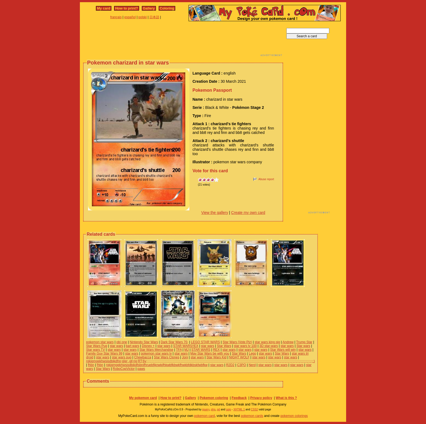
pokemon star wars (100, 342)
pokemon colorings (294, 416)
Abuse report (266, 179)
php (213, 409)
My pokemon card (143, 398)
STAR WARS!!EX (185, 346)
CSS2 (254, 409)
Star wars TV (95, 350)
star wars (116, 346)
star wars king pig (267, 342)
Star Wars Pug (96, 346)
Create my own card (248, 212)
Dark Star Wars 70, (174, 342)
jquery (205, 409)
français (116, 17)
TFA (178, 350)
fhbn (91, 365)
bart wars (132, 346)
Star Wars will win (283, 350)
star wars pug (121, 357)
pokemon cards (252, 416)
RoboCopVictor (124, 369)
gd (218, 409)
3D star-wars (268, 346)
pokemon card (204, 416)
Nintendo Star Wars (144, 342)
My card (103, 8)
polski (142, 17)
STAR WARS (200, 350)
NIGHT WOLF (239, 357)
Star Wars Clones (166, 357)
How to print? (126, 8)
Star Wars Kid (216, 357)
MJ (186, 350)
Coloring (167, 8)
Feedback (238, 398)
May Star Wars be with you (209, 353)
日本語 (154, 17)
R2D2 (230, 365)
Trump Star (304, 342)
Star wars (303, 346)
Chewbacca (142, 357)
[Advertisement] (183, 40)
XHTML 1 (239, 409)
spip (228, 409)
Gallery (149, 8)
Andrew (288, 342)
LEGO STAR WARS (205, 342)
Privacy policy (261, 398)
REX (216, 350)
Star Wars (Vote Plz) (237, 342)
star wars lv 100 (245, 346)
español (130, 17)
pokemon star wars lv (156, 353)
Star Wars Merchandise (156, 350)
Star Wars (224, 346)
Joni (185, 357)
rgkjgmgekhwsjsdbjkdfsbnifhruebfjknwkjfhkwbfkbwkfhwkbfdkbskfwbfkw (157, 365)
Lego (252, 353)
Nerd (252, 365)
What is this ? (286, 398)
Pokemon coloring (214, 398)
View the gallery (214, 212)
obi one (121, 342)
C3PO (241, 365)
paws (141, 369)
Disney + (148, 346)
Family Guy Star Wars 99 (104, 353)
